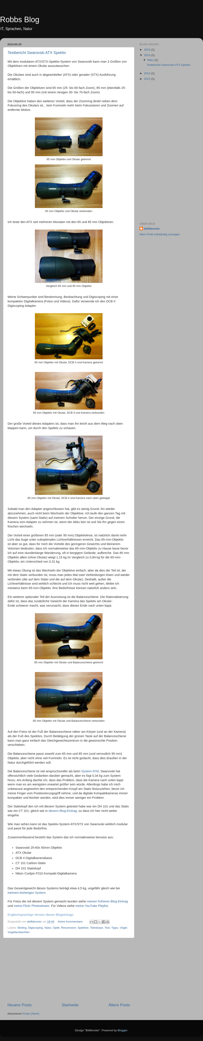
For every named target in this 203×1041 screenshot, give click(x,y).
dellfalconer (152, 228)
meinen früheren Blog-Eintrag (107, 901)
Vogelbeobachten (19, 932)
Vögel (123, 927)
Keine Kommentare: (71, 921)
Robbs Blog (19, 19)
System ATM (90, 771)
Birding (22, 927)
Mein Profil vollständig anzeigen (160, 234)
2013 (147, 73)
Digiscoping (35, 927)
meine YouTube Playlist (91, 905)
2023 (147, 49)
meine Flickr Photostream (31, 905)
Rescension (68, 927)
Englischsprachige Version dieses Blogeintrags (40, 914)
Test (107, 927)
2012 (147, 78)
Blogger (122, 1030)
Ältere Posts (119, 1005)
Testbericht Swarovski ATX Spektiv (37, 53)
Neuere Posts (19, 1005)
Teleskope (96, 927)
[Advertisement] (68, 970)
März (151, 60)
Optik (56, 927)
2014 (147, 55)
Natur (47, 927)
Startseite (70, 1005)
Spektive (83, 927)
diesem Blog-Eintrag (63, 810)
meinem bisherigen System (26, 892)
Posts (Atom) (31, 1013)
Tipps (114, 927)
